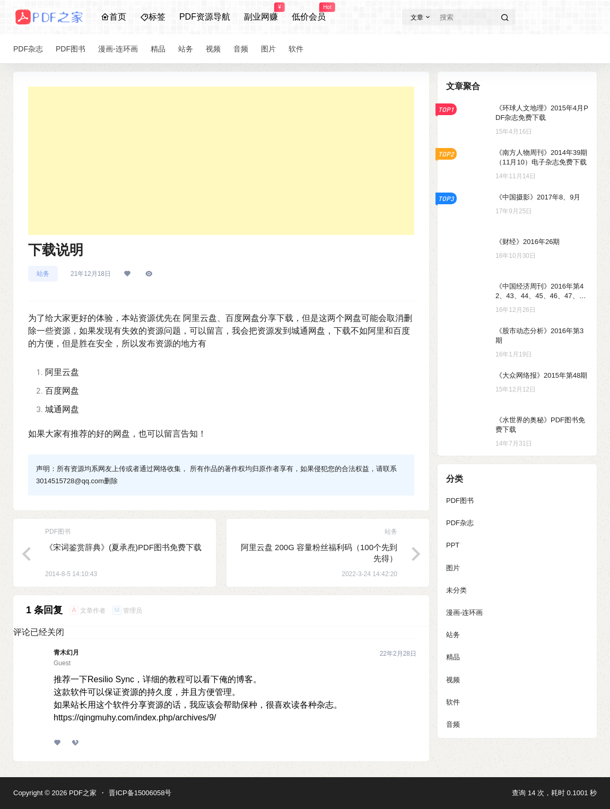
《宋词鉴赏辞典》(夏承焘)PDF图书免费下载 (123, 547)
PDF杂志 (460, 523)
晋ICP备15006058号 (140, 793)
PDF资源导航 (204, 16)
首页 (113, 16)
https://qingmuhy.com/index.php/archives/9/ (135, 717)
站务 (43, 273)
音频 (453, 724)
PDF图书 (460, 500)
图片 (453, 568)
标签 (152, 16)
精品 (453, 657)
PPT (452, 545)
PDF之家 (82, 793)
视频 (453, 680)
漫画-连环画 (464, 612)
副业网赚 (261, 12)
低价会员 (309, 12)
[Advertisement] (221, 160)
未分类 (456, 590)
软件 (453, 702)
